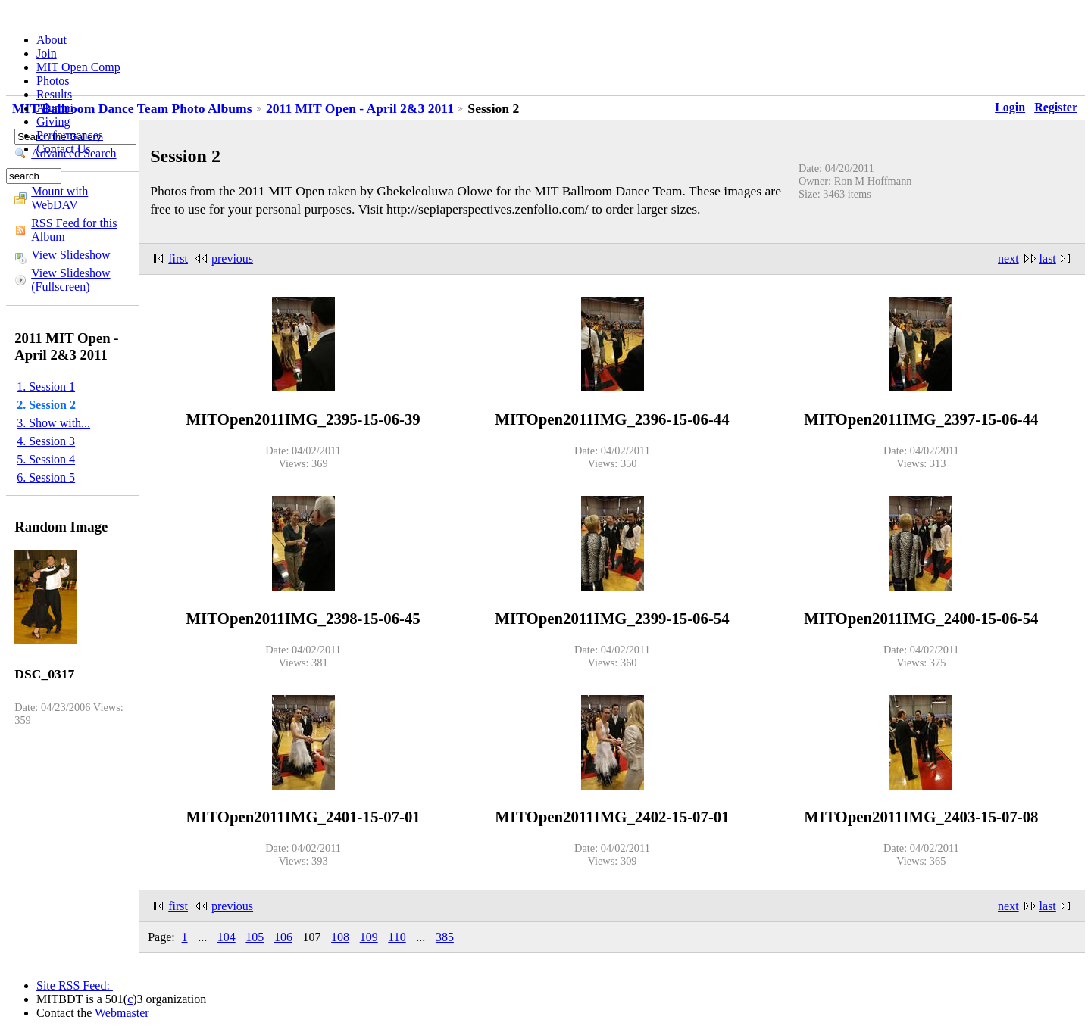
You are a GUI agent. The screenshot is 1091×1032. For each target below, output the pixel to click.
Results (54, 94)
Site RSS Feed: (74, 985)
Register (1055, 107)
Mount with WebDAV (59, 198)
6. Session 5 (46, 477)
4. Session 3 (46, 441)
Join (46, 53)
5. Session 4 (46, 459)
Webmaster (122, 1012)
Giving (53, 121)
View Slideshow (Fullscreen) (70, 280)
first (178, 258)
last (1047, 258)
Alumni (54, 107)
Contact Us (63, 148)
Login (1010, 107)
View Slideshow (70, 254)
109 (369, 937)
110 (396, 937)
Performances (69, 135)
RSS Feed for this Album (74, 230)
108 (340, 937)
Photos (53, 80)
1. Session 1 (46, 386)
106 (283, 937)
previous (232, 258)
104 (226, 937)
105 (254, 937)
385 (445, 937)
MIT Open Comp (78, 67)
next (1008, 258)
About (51, 39)
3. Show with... (53, 422)
